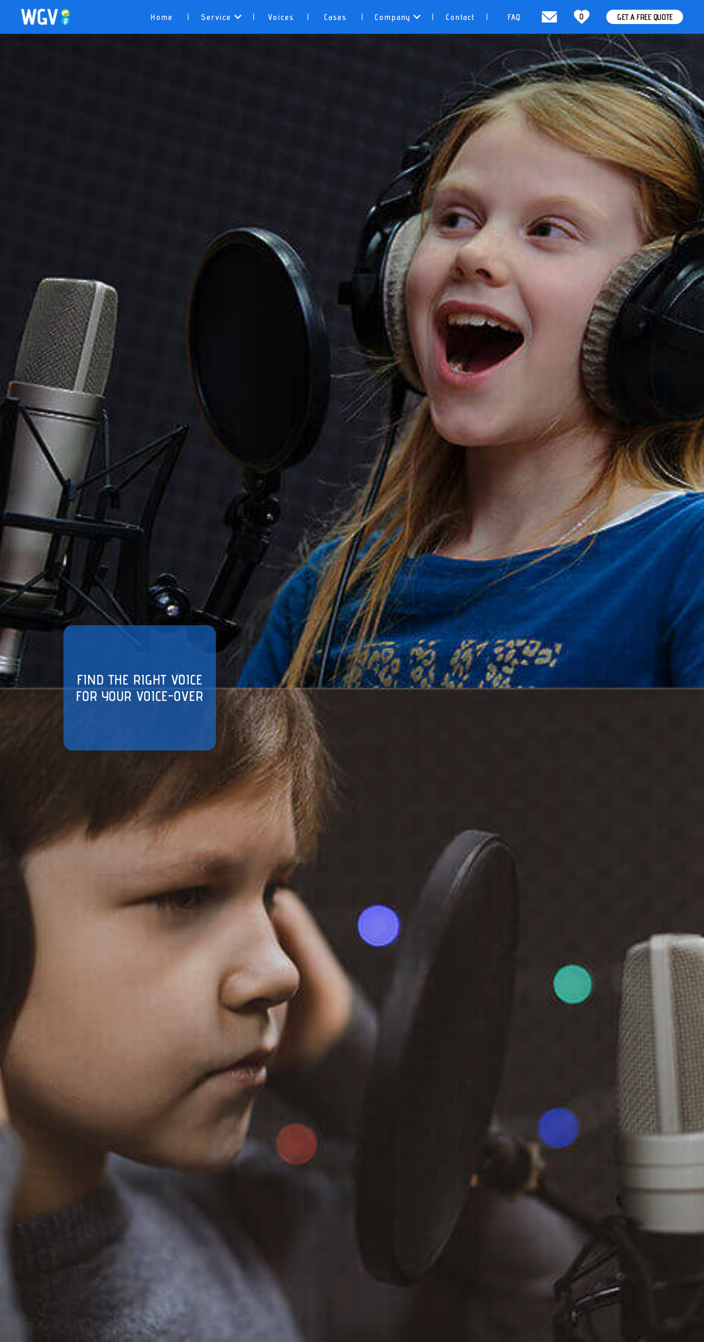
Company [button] (398, 17)
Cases (335, 17)
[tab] (162, 17)
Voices (281, 17)
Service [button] (221, 17)
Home (161, 17)
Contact (460, 17)
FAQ (514, 17)
